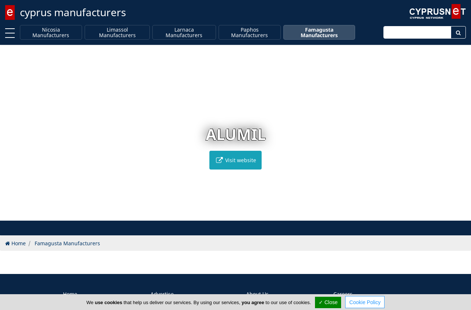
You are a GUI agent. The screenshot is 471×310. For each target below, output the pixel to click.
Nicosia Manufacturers (50, 32)
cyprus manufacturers (73, 12)
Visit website (235, 160)
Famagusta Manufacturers (319, 32)
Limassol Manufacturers (117, 32)
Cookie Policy (364, 302)
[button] (228, 214)
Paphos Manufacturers (249, 32)
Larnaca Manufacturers (184, 32)
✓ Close (328, 302)
